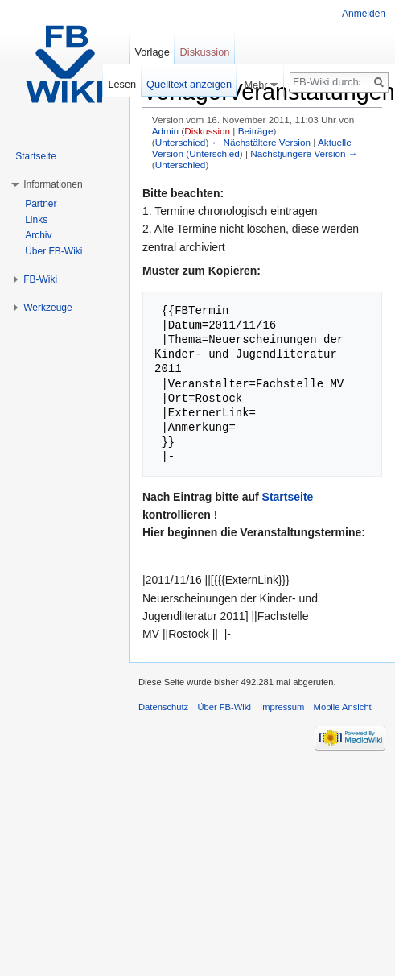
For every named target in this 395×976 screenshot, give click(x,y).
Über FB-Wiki (53, 251)
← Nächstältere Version (261, 142)
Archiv (38, 235)
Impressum (282, 707)
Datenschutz (163, 707)
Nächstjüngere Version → (303, 153)
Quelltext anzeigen (189, 84)
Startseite (288, 496)
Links (36, 219)
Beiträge (256, 131)
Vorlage (151, 52)
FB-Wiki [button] (40, 279)
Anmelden (363, 13)
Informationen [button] (52, 184)
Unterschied (180, 142)
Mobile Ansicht (343, 707)
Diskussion (207, 131)
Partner (40, 203)
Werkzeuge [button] (47, 307)
